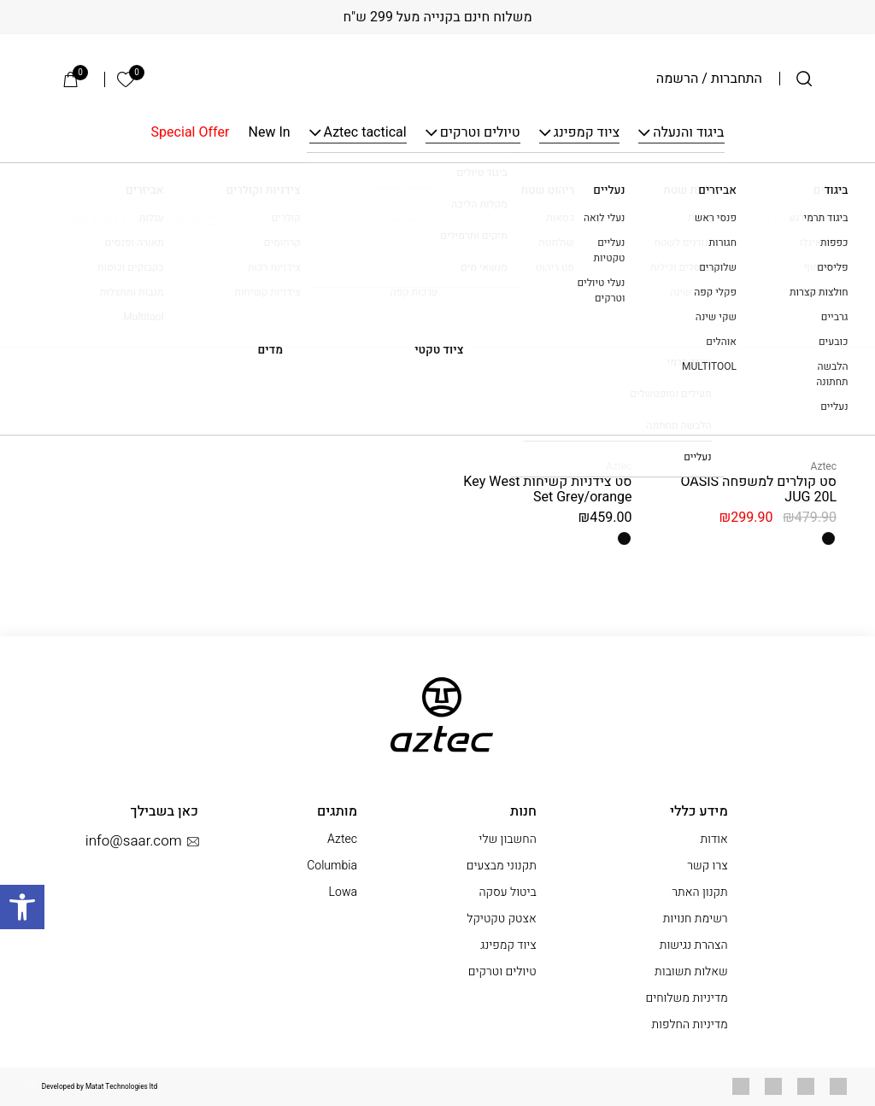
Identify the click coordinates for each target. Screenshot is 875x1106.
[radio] (828, 538)
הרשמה (677, 78)
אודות (713, 839)
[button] (22, 907)
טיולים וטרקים (480, 133)
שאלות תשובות (691, 971)
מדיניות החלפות (689, 1024)
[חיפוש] (804, 78)
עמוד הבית (810, 183)
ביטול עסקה (507, 892)
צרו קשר (707, 866)
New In (270, 133)
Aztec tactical (365, 133)
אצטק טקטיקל (501, 919)
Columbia (332, 866)
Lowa (343, 892)
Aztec (824, 466)
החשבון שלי (507, 839)
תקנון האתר (699, 892)
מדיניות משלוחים (686, 998)
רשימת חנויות (695, 919)
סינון (198, 221)
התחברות (736, 78)
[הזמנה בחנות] (94, 221)
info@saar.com (141, 841)
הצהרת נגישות (694, 945)
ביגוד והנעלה (688, 133)
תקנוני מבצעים (502, 866)
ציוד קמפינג (587, 133)
